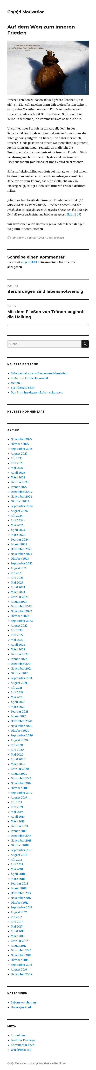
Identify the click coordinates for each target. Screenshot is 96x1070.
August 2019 (19, 797)
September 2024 (22, 506)
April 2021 (18, 702)
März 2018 (18, 878)
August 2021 (19, 683)
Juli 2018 (16, 859)
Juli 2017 (16, 917)
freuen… (16, 383)
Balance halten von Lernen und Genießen (39, 373)
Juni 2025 (17, 463)
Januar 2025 (19, 487)
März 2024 (18, 534)
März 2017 (17, 936)
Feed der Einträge (23, 1040)
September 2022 (22, 620)
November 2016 (21, 955)
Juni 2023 (17, 577)
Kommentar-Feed (23, 1045)
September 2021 (21, 678)
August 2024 (19, 511)
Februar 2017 (19, 941)
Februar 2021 (19, 711)
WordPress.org (21, 1049)
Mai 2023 (17, 582)
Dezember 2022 (21, 606)
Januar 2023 (19, 601)
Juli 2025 (16, 458)
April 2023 (18, 587)
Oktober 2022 (20, 616)
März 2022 (18, 649)
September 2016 (21, 964)
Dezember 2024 (21, 491)
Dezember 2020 (21, 721)
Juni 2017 (17, 921)
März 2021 (18, 706)
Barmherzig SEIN (22, 387)
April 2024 (18, 530)
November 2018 (21, 840)
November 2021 (21, 668)
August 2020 (19, 740)
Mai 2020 (17, 754)
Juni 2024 (17, 520)
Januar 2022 (19, 659)
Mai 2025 (17, 468)
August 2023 (19, 568)
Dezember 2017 (21, 893)
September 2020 (22, 735)
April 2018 (18, 874)
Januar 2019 (18, 831)
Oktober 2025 (20, 444)
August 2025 (19, 453)
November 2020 (21, 726)
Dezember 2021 (21, 663)
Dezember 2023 (21, 549)
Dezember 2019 (21, 778)
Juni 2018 (17, 864)
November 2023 (21, 554)
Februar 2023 (19, 597)
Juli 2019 (16, 802)
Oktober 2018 (20, 845)
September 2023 (21, 563)
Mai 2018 (17, 869)
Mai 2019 (17, 812)
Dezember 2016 (21, 950)
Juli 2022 (17, 630)
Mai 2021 (17, 697)
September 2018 (21, 850)
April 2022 (18, 644)
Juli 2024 (17, 515)
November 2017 (21, 898)
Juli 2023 (16, 573)
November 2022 (21, 611)
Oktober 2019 (20, 788)
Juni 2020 (17, 749)
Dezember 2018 (21, 835)
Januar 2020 (19, 773)
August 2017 (19, 912)
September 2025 (21, 448)
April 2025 (18, 472)
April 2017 (17, 931)
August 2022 (19, 625)
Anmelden (18, 1035)
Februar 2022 (20, 654)
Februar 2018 (19, 883)
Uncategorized (55, 237)
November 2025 (21, 439)
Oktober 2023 (20, 558)
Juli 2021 (16, 687)
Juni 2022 (17, 635)
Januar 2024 (19, 544)
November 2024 (21, 496)
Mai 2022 (17, 640)
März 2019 (18, 821)
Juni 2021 (17, 692)
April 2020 (18, 759)
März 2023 (18, 592)
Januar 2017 (18, 945)
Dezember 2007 (21, 974)
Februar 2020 (20, 769)
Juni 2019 (17, 807)
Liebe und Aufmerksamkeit (29, 378)
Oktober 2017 (19, 902)
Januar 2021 (18, 716)
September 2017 (21, 907)
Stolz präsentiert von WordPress (48, 1063)
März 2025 (18, 477)
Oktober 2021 (20, 673)
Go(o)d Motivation (26, 12)
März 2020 (18, 764)
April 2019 (18, 816)
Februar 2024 (20, 539)
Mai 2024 (17, 525)
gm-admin (18, 237)
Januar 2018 (19, 888)
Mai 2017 (17, 926)
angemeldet (29, 262)
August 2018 (19, 855)
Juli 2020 (17, 745)
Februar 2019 (19, 826)
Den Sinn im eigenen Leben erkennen (37, 392)
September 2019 (21, 792)
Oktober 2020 (20, 730)
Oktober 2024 (20, 501)
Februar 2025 (19, 482)
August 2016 (19, 969)
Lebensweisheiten (23, 1002)
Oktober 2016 (20, 960)
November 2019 (21, 783)
